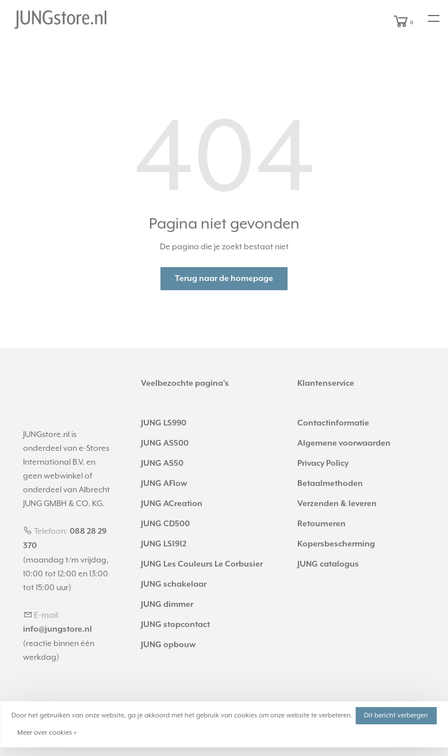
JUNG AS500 (165, 443)
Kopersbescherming (336, 544)
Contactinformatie (333, 423)
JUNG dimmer (167, 604)
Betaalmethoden (330, 483)
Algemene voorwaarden (343, 443)
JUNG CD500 (165, 524)
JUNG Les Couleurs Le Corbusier (202, 564)
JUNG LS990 (163, 423)
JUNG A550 (162, 463)
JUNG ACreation (171, 503)
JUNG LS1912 (163, 544)
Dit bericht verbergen (396, 715)
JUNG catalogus (328, 564)
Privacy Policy (323, 463)
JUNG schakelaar (173, 584)
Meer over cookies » (46, 732)
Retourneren (321, 524)
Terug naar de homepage (224, 278)
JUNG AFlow (164, 483)
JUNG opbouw (168, 644)
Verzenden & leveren (337, 503)
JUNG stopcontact (175, 624)
